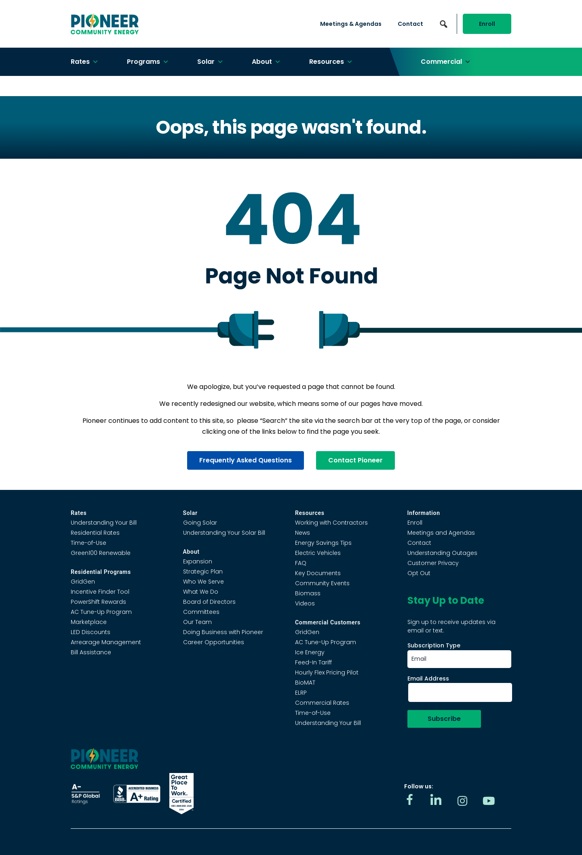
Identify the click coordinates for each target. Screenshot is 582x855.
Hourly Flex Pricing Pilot (326, 672)
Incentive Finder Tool (100, 592)
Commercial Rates (322, 703)
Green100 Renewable (101, 553)
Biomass (308, 593)
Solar (210, 62)
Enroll (487, 24)
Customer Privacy (433, 563)
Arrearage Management (106, 642)
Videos (305, 603)
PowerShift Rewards (98, 602)
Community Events (322, 583)
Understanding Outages (442, 553)
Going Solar (200, 523)
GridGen (83, 582)
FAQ (300, 563)
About (266, 62)
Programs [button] (148, 62)
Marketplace (89, 622)
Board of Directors (209, 602)
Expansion (197, 561)
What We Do (200, 592)
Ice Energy (310, 652)
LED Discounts (90, 632)
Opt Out (418, 573)
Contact (410, 24)
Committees (201, 612)
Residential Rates (95, 533)
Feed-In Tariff (313, 662)
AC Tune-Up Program (101, 612)
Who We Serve (203, 582)
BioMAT (305, 683)
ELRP (301, 693)
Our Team (197, 622)
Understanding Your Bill (104, 523)
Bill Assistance (91, 652)
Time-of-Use (88, 543)
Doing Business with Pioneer (223, 632)
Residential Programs (101, 572)
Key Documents (318, 573)
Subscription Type (433, 645)
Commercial (446, 62)
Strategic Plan (203, 571)
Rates (85, 62)
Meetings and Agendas (441, 533)
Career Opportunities (213, 642)
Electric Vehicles (318, 553)
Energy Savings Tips (323, 543)
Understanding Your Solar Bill (224, 533)
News (302, 533)
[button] (443, 24)
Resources (331, 62)
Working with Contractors (331, 523)
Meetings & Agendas (351, 24)
